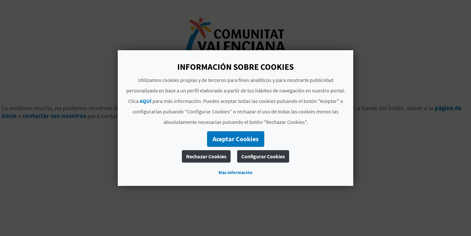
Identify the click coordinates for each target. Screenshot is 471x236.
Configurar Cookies (263, 156)
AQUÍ (145, 101)
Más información (235, 172)
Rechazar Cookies (206, 156)
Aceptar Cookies (236, 139)
